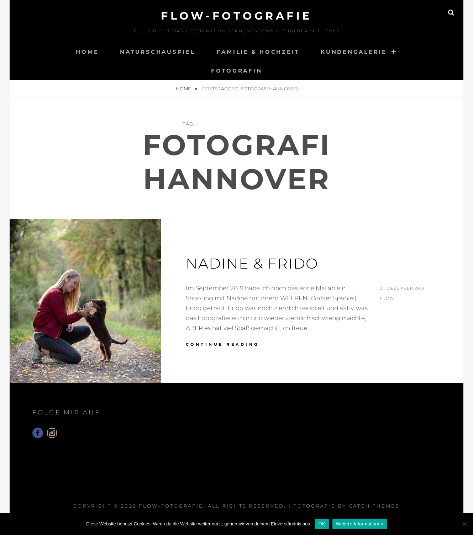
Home (87, 51)
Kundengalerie (354, 51)
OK (322, 523)
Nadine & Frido (252, 263)
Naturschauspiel (157, 51)
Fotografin (236, 70)
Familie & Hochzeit (258, 51)
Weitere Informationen (359, 523)
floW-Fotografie (236, 15)
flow (387, 298)
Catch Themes (374, 506)
